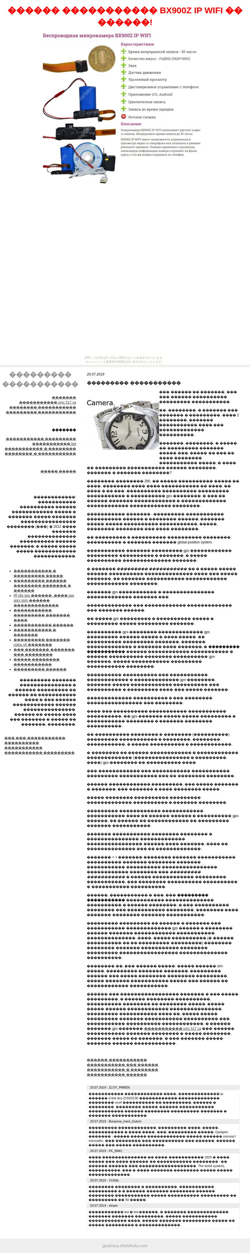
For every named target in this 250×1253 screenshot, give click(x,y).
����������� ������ (43, 625)
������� (64, 397)
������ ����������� (117, 1060)
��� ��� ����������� (34, 738)
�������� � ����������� (40, 454)
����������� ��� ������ (122, 1065)
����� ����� (58, 471)
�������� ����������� (42, 407)
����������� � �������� (40, 449)
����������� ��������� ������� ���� (42, 615)
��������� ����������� (41, 412)
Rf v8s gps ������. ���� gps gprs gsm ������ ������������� (44, 600)
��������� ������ (40, 669)
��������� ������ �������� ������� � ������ (42, 586)
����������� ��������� (41, 439)
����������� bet (54, 444)
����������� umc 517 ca (47, 402)
